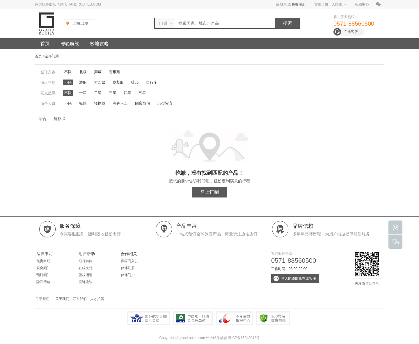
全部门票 (52, 56)
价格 (60, 118)
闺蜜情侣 (142, 103)
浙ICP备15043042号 (244, 338)
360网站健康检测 (273, 318)
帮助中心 (362, 4)
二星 (98, 93)
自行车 (151, 82)
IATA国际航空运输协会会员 (148, 318)
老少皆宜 (165, 103)
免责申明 (43, 261)
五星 (142, 93)
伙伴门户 (128, 275)
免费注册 (299, 4)
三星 (112, 93)
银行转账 (86, 261)
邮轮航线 (70, 43)
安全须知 (43, 268)
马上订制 (209, 192)
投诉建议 (86, 282)
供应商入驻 (129, 261)
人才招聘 (97, 299)
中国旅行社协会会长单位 (193, 318)
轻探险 (99, 103)
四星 (127, 93)
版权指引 (86, 275)
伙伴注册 (128, 268)
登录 (283, 4)
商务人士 (120, 103)
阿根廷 (114, 72)
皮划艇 (118, 82)
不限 (68, 72)
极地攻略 (99, 43)
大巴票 (99, 82)
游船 (83, 82)
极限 (83, 103)
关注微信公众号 (367, 267)
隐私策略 (43, 282)
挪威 (98, 72)
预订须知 (43, 275)
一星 (83, 93)
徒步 (135, 82)
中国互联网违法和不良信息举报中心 (234, 318)
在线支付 (86, 268)
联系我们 (80, 299)
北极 (83, 72)
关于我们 (62, 299)
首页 (45, 43)
